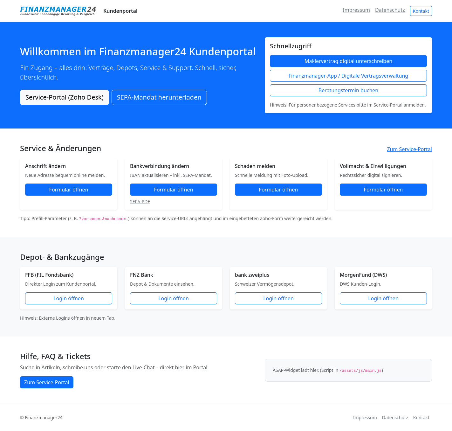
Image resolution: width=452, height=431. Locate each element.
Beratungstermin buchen (348, 90)
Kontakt (421, 11)
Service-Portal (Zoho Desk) (64, 97)
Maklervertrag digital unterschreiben (348, 61)
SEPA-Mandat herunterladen (159, 97)
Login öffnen (68, 298)
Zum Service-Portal (409, 149)
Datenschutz (390, 9)
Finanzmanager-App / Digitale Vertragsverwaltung (348, 75)
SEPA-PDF (140, 201)
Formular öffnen (68, 189)
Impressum (356, 9)
